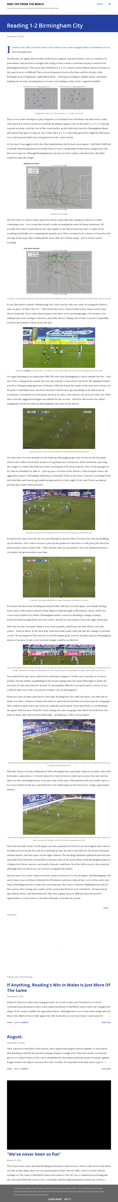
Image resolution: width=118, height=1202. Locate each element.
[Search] (100, 4)
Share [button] (105, 908)
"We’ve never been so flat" (34, 1154)
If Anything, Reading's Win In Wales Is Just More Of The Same (58, 987)
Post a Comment (21, 1022)
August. (15, 1036)
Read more (106, 1022)
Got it (67, 1199)
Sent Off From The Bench (25, 4)
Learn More (55, 1199)
